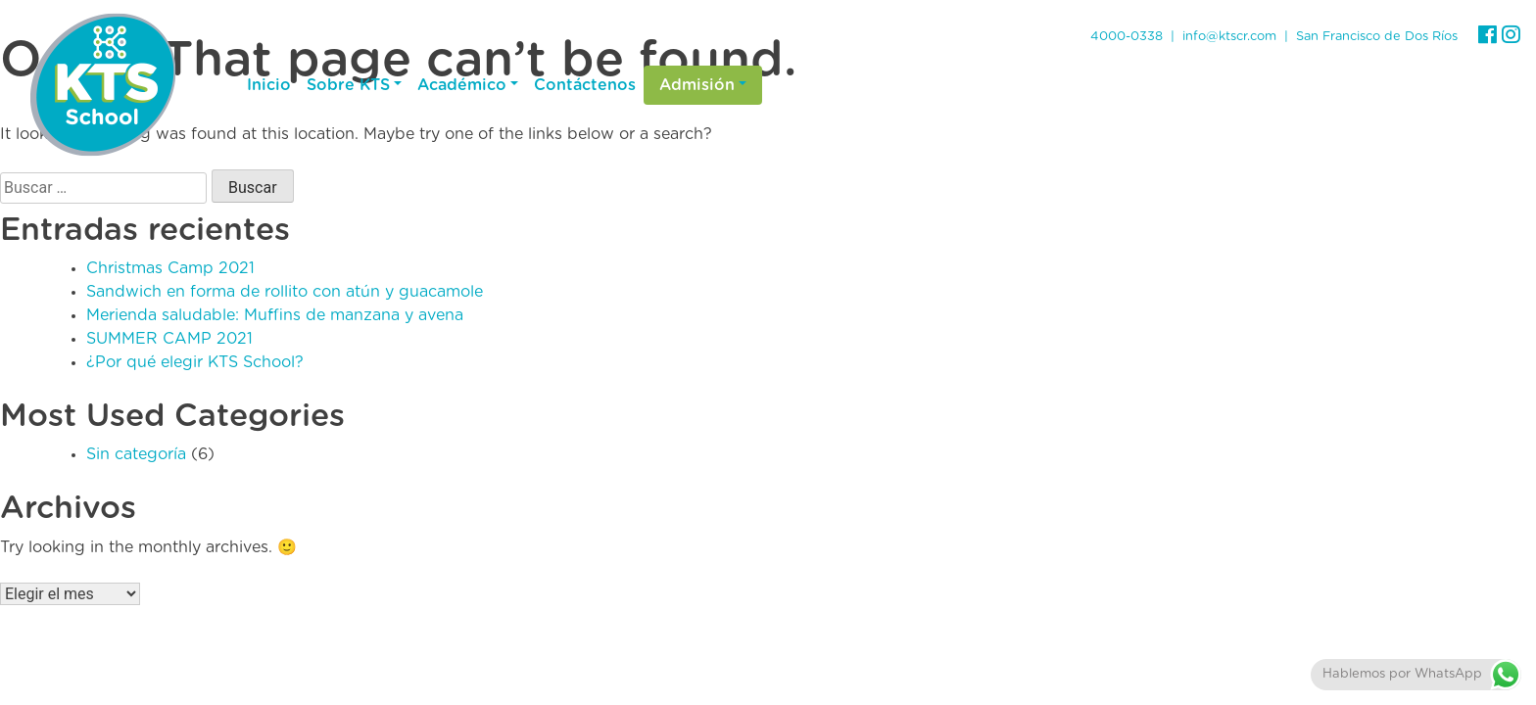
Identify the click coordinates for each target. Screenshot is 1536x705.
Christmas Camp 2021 (170, 268)
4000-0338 (1126, 36)
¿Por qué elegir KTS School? (195, 362)
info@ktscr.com (1229, 36)
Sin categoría (136, 454)
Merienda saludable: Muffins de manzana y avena (274, 315)
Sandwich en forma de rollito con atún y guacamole (284, 292)
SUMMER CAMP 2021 (169, 339)
